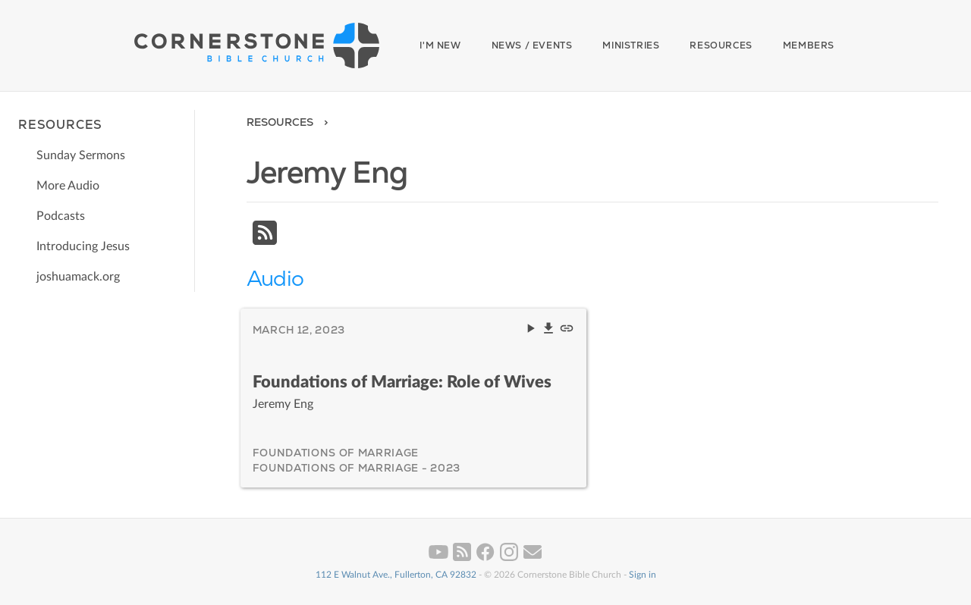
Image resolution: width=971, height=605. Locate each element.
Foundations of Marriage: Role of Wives (402, 382)
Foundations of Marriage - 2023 (356, 468)
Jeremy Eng (283, 404)
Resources (721, 45)
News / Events (532, 45)
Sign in (642, 574)
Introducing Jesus (83, 246)
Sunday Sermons (80, 155)
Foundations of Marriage (336, 452)
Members (808, 45)
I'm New (440, 45)
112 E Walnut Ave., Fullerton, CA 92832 (396, 574)
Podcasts (60, 216)
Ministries (630, 45)
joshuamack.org (78, 277)
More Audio (67, 186)
